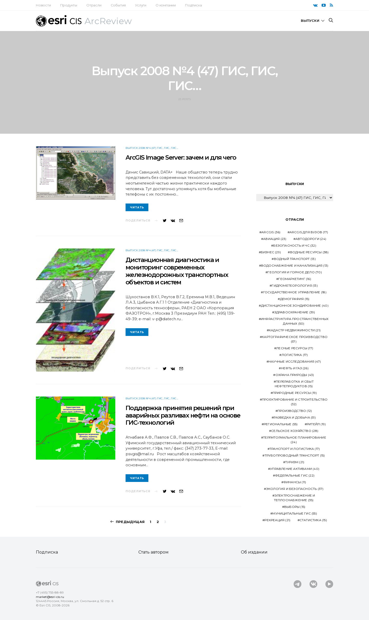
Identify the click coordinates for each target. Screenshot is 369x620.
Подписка (193, 5)
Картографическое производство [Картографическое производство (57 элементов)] (294, 339)
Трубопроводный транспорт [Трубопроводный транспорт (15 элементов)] (295, 455)
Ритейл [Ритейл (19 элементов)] (316, 424)
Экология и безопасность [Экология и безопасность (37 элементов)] (295, 489)
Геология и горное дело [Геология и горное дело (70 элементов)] (295, 272)
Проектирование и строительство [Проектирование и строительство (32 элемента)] (294, 402)
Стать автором (153, 552)
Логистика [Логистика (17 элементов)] (295, 355)
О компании (166, 5)
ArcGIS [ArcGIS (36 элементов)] (270, 232)
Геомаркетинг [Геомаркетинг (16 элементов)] (294, 279)
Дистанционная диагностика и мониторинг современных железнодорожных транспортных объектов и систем (177, 271)
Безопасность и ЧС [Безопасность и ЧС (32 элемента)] (294, 245)
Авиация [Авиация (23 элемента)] (274, 239)
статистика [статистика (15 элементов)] (313, 520)
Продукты (68, 5)
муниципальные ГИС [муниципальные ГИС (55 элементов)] (294, 513)
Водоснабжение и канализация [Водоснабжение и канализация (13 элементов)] (294, 265)
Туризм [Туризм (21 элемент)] (294, 462)
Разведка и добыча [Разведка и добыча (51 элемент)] (294, 417)
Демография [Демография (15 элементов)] (295, 299)
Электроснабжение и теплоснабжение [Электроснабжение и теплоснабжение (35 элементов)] (294, 497)
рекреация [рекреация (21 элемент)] (277, 520)
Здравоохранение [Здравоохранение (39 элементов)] (294, 312)
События (118, 5)
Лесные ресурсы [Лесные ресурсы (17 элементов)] (294, 348)
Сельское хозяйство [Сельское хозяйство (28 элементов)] (294, 431)
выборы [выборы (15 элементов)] (294, 507)
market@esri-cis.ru (50, 597)
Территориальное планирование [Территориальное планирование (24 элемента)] (294, 439)
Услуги (140, 5)
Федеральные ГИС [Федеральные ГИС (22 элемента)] (294, 475)
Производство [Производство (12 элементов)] (295, 411)
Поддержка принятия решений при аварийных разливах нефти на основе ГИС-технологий (183, 415)
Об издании (254, 552)
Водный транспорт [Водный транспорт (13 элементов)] (295, 259)
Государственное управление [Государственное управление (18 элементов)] (294, 292)
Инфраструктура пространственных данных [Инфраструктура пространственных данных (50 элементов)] (295, 321)
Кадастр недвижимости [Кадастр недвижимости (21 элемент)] (295, 330)
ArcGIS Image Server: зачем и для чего (181, 157)
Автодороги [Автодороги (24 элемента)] (310, 239)
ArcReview (108, 21)
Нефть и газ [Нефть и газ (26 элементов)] (295, 368)
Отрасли (93, 5)
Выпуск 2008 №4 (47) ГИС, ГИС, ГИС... (152, 148)
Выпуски (310, 20)
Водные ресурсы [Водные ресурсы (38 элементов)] (309, 252)
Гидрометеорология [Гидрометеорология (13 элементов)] (294, 285)
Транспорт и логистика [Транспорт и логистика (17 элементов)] (295, 449)
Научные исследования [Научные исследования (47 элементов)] (295, 361)
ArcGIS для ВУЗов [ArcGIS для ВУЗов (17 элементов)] (309, 232)
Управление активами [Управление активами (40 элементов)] (294, 469)
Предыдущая (130, 522)
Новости (43, 5)
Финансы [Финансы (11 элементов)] (294, 482)
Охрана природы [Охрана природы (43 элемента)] (294, 375)
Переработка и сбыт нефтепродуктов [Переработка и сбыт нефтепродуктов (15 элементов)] (294, 384)
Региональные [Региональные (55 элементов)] (281, 424)
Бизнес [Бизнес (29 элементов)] (271, 252)
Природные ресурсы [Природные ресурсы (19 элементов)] (295, 393)
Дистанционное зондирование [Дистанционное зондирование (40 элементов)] (295, 305)
